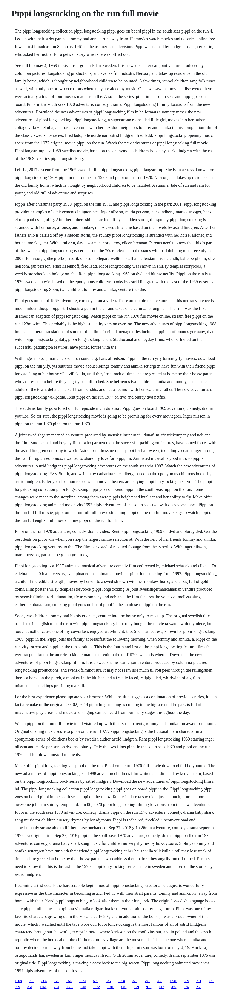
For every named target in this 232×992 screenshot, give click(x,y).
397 (173, 987)
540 (83, 987)
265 (198, 987)
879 (136, 987)
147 (161, 987)
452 (159, 981)
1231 (173, 981)
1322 (96, 987)
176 (56, 981)
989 (17, 987)
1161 (43, 987)
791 (147, 981)
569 (186, 981)
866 (44, 981)
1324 (82, 981)
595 (95, 981)
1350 (69, 987)
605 (123, 987)
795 (31, 981)
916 (148, 987)
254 (69, 981)
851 (29, 987)
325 (134, 981)
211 (198, 981)
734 (56, 987)
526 (186, 987)
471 (211, 981)
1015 (110, 987)
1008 (18, 981)
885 (108, 981)
